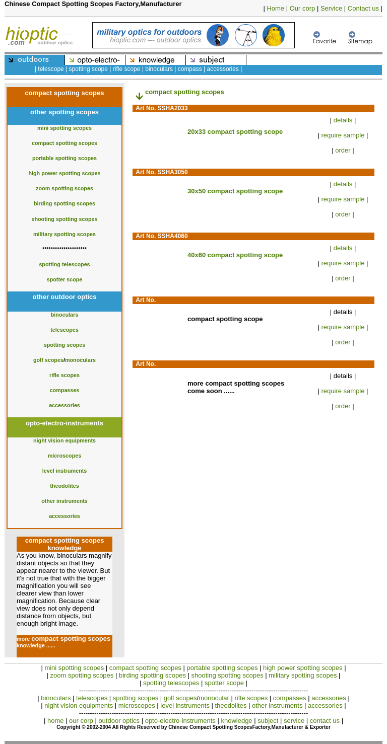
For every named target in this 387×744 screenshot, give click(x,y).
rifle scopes (64, 375)
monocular (215, 698)
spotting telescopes (64, 264)
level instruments (64, 471)
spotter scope (65, 279)
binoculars (65, 315)
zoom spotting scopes (64, 188)
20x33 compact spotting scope (235, 131)
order (342, 150)
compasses (65, 390)
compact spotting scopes (64, 143)
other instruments (64, 501)
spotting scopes (65, 345)
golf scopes (48, 360)
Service (331, 8)
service (294, 720)
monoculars (80, 360)
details (343, 120)
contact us (325, 720)
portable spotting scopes (64, 158)
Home (275, 8)
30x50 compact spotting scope (235, 191)
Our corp (302, 8)
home (55, 720)
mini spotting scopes (64, 128)
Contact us (363, 8)
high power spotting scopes (64, 173)
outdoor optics (119, 720)
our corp (81, 720)
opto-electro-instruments (180, 720)
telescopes (64, 330)
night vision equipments (64, 440)
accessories (64, 405)
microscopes (65, 456)
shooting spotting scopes (64, 219)
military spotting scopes (64, 234)
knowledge (236, 720)
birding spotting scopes (64, 203)
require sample (343, 135)
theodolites (64, 486)
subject (267, 720)
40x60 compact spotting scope (235, 255)
